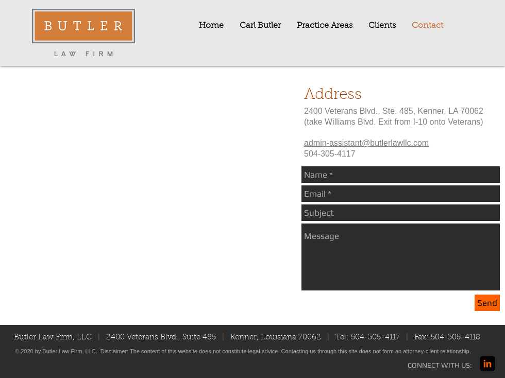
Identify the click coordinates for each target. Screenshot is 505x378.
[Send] (487, 303)
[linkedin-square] (487, 363)
